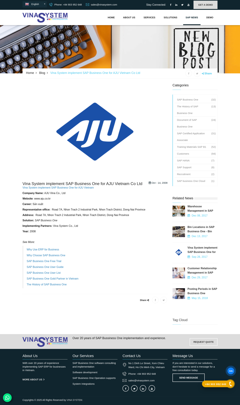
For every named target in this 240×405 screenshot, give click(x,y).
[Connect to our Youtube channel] (189, 5)
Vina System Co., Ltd (65, 231)
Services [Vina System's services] (149, 17)
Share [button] (208, 73)
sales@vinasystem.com (101, 4)
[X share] (197, 73)
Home (111, 17)
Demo (209, 17)
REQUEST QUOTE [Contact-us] (204, 342)
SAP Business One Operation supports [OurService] (94, 378)
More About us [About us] (33, 379)
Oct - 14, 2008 (158, 188)
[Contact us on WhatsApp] (7, 397)
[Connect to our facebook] (170, 5)
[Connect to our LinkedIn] (176, 5)
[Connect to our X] (134, 388)
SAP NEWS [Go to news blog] (192, 17)
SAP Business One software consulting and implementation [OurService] (94, 365)
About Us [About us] (129, 17)
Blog (42, 73)
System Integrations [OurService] (83, 383)
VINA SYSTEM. (75, 400)
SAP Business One (46, 225)
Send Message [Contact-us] (188, 377)
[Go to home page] (45, 342)
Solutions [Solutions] (170, 17)
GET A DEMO (205, 4)
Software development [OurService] (84, 372)
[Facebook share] (188, 73)
